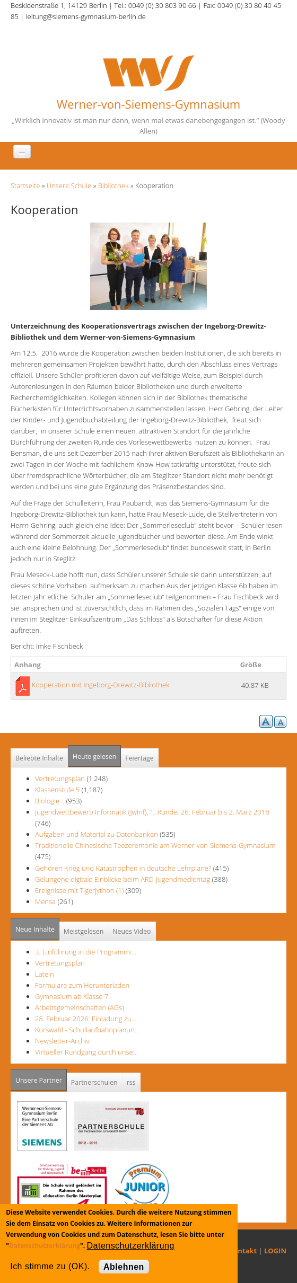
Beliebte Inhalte (39, 758)
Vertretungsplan (60, 778)
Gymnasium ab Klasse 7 (71, 996)
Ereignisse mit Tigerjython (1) (79, 890)
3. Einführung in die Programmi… (85, 952)
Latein (44, 974)
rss (131, 1082)
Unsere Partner (41, 1077)
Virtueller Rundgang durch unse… (86, 1052)
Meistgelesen (84, 931)
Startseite (25, 185)
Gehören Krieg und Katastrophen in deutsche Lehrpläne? (124, 868)
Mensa (45, 901)
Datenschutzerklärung (44, 1245)
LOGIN (275, 1250)
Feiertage (139, 758)
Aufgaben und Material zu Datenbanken (96, 834)
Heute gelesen (94, 756)
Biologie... (49, 801)
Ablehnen (123, 1266)
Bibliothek (113, 185)
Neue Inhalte (35, 929)
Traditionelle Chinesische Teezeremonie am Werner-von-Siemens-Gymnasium (155, 845)
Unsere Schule (69, 185)
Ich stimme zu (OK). (50, 1266)
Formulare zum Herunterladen (82, 985)
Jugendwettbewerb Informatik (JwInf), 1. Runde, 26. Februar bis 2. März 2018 (152, 812)
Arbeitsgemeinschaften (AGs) (79, 1007)
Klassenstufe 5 (57, 789)
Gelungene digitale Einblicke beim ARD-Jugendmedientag (122, 879)
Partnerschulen (94, 1082)
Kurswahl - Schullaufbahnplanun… (87, 1029)
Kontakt (243, 1250)
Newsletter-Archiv (62, 1041)
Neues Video (131, 931)
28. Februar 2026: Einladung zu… (85, 1018)
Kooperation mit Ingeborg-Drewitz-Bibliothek (100, 684)
